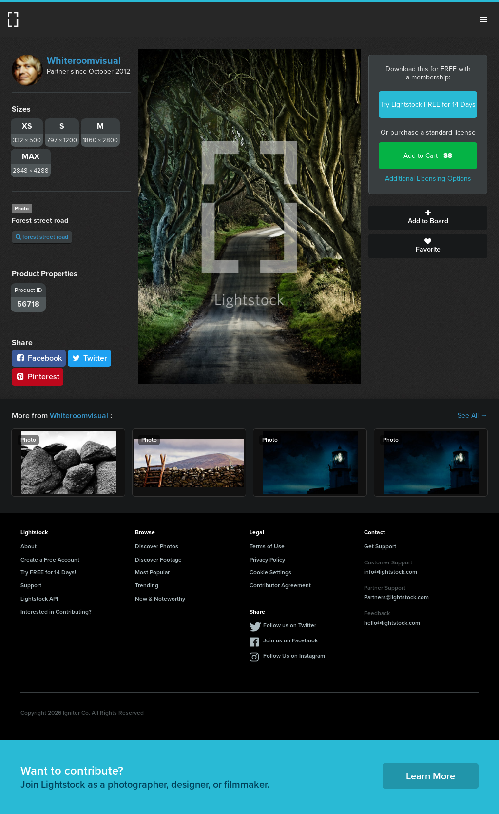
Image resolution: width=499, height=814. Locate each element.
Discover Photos (156, 546)
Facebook (39, 358)
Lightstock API (39, 598)
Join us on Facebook (290, 640)
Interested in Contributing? (56, 611)
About (28, 546)
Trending (146, 585)
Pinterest (37, 376)
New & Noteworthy (160, 598)
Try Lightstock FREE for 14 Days (428, 104)
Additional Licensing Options (428, 179)
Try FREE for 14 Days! (48, 572)
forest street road (42, 237)
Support (30, 585)
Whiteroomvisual (84, 60)
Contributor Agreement (280, 585)
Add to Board (428, 218)
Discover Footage (158, 559)
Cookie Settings (270, 572)
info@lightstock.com (390, 571)
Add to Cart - (427, 156)
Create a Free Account (49, 559)
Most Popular (152, 572)
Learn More (430, 776)
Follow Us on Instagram (294, 655)
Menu (483, 19)
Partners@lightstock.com (396, 597)
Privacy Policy (267, 559)
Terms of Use (267, 546)
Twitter (90, 358)
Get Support (380, 546)
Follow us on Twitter (289, 625)
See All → (472, 416)
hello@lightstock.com (392, 623)
